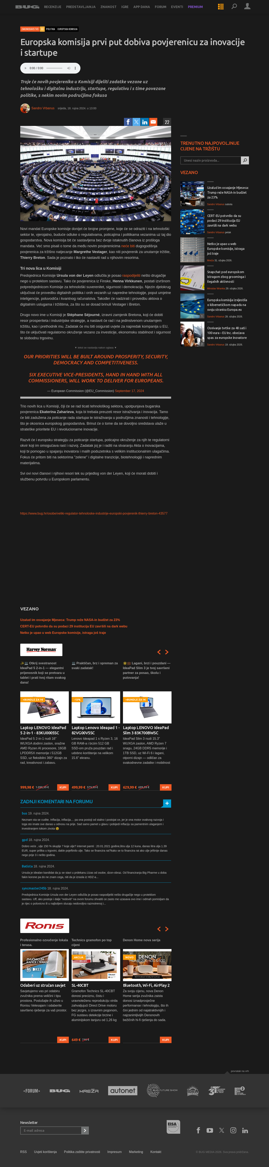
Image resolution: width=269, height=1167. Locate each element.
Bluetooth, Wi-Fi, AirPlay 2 (146, 985)
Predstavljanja (86, 10)
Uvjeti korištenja (45, 1152)
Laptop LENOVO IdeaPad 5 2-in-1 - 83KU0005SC (43, 730)
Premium (200, 10)
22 (167, 122)
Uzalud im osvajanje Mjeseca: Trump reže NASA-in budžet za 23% (70, 620)
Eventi (182, 10)
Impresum (114, 1152)
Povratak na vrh (240, 1071)
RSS (23, 1152)
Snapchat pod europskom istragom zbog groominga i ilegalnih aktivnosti (226, 276)
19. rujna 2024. (39, 813)
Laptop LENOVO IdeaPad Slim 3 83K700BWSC (146, 730)
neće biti (128, 246)
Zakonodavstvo (30, 29)
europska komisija (67, 29)
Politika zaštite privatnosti (82, 1152)
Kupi (63, 787)
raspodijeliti (131, 276)
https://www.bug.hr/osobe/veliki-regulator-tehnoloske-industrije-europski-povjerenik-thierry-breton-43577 (94, 513)
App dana (146, 10)
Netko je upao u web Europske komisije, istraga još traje (63, 632)
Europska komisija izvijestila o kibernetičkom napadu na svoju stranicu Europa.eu (227, 304)
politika (50, 29)
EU (42, 29)
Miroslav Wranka (216, 288)
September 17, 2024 (129, 391)
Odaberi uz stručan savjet (43, 985)
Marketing (136, 1152)
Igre (130, 10)
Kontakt (155, 1152)
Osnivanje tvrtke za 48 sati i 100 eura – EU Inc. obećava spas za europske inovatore (227, 332)
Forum (165, 10)
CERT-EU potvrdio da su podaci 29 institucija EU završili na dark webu (73, 626)
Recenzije (57, 10)
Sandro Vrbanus (43, 108)
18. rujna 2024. (39, 840)
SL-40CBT (80, 985)
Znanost (114, 10)
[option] (44, 725)
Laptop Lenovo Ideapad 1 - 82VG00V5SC (96, 730)
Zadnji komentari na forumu (56, 801)
